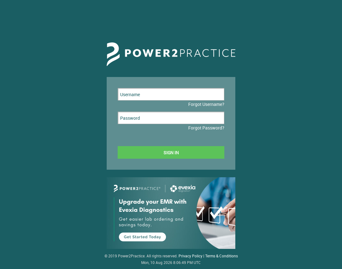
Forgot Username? (206, 104)
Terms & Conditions (221, 256)
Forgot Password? (206, 128)
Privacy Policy (190, 256)
